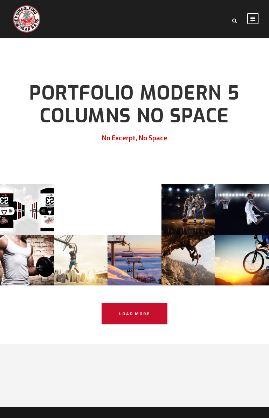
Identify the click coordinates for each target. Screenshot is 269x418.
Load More (134, 313)
